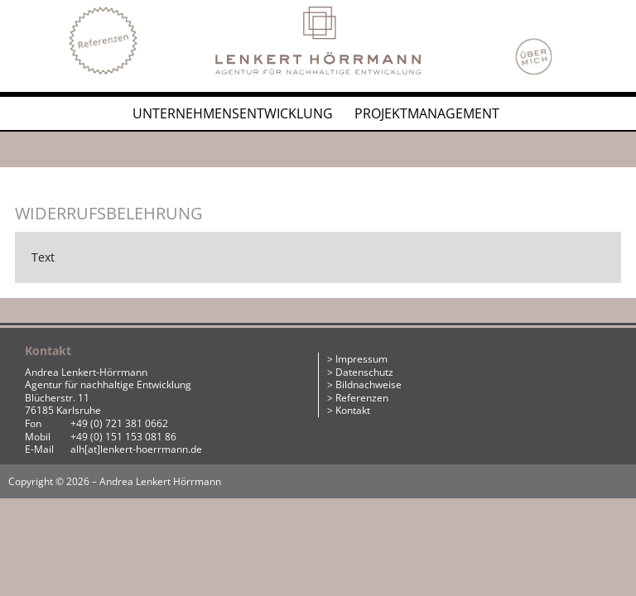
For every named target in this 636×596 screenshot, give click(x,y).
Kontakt (352, 410)
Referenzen (361, 398)
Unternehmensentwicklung (232, 113)
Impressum (361, 359)
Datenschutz (364, 372)
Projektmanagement (426, 113)
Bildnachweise (368, 384)
